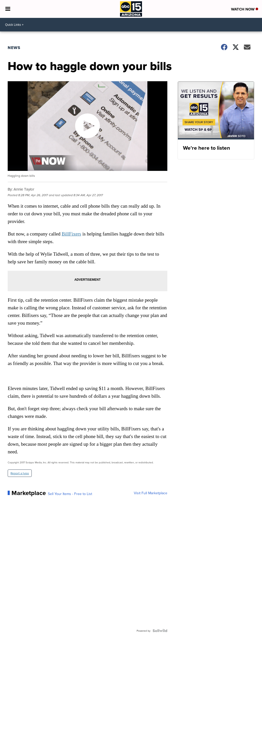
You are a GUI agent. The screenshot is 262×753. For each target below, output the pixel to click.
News (14, 48)
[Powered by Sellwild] (159, 630)
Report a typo (19, 473)
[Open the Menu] (8, 9)
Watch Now (244, 9)
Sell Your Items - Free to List (70, 494)
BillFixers (71, 234)
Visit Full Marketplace (150, 493)
